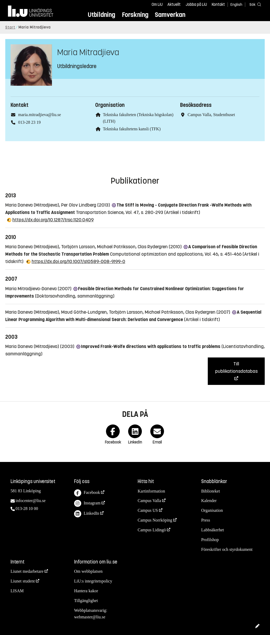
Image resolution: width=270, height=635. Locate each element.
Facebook (87, 492)
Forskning (135, 15)
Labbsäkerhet (212, 530)
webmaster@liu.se (89, 617)
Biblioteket (210, 491)
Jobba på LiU (196, 4)
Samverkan (170, 15)
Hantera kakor (86, 591)
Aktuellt (174, 4)
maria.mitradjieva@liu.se (39, 114)
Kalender (209, 500)
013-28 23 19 (29, 122)
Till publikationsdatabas (236, 367)
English (236, 4)
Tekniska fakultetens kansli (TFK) (132, 129)
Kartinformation (151, 491)
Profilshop (210, 539)
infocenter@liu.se (31, 500)
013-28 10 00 (27, 508)
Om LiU (157, 4)
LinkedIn (86, 513)
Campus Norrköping (155, 520)
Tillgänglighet (86, 600)
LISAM (17, 591)
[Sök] (254, 4)
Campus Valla (149, 500)
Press (205, 520)
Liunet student (23, 581)
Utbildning (101, 15)
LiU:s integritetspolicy (93, 581)
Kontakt (218, 4)
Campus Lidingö (152, 530)
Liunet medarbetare (27, 571)
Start (10, 27)
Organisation (212, 510)
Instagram (87, 503)
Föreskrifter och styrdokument (227, 549)
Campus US (148, 510)
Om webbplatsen (88, 571)
